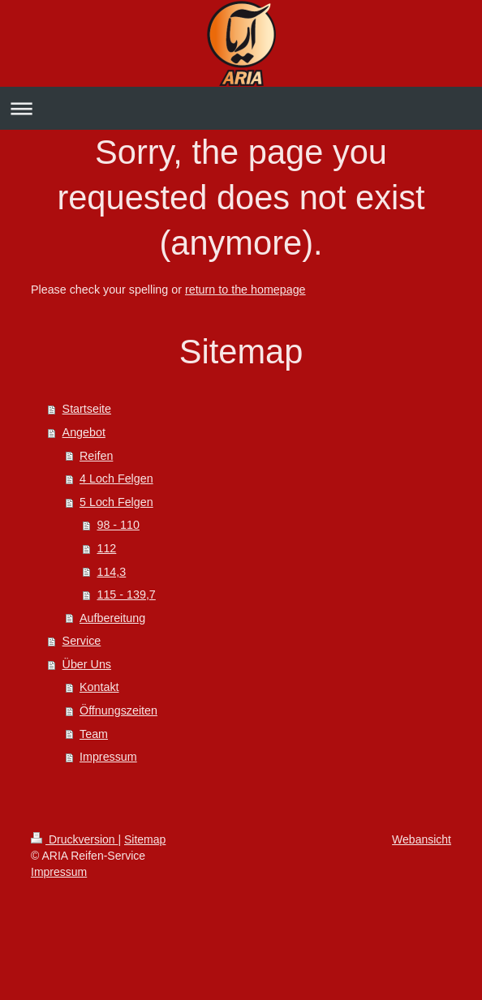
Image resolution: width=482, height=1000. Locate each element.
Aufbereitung (112, 618)
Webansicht (421, 839)
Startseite (86, 408)
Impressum (108, 756)
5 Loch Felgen (116, 502)
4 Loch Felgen (116, 478)
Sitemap (145, 839)
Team (94, 733)
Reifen (96, 455)
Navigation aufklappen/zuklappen (241, 108)
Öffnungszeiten (118, 710)
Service (81, 640)
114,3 (111, 571)
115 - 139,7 (126, 594)
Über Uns (86, 664)
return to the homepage (245, 289)
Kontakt (99, 686)
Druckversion (74, 839)
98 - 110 (118, 524)
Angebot (83, 432)
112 (106, 548)
